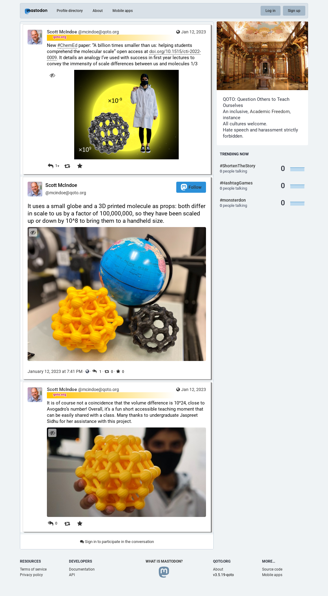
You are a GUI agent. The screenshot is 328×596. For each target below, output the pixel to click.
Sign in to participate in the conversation (117, 541)
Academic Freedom (270, 111)
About (98, 11)
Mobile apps (123, 11)
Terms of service (33, 569)
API (72, 575)
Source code (272, 569)
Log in (270, 11)
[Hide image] (52, 75)
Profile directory (70, 11)
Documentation (82, 569)
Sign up (294, 11)
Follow (191, 187)
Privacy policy (31, 575)
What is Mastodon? (164, 561)
